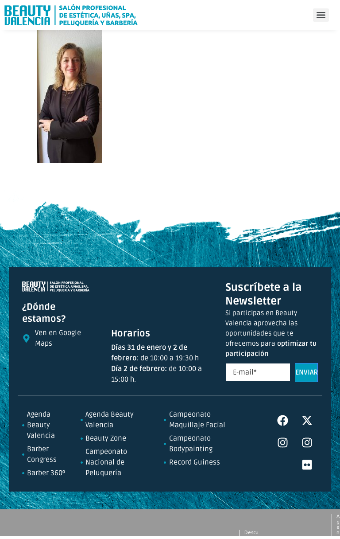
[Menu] (321, 15)
